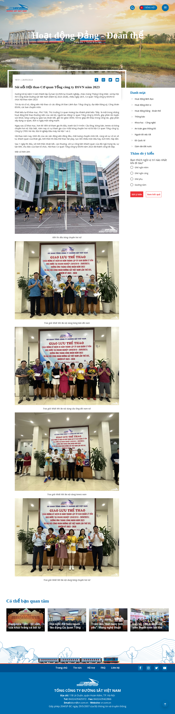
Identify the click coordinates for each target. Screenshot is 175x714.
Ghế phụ (139, 179)
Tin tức (77, 667)
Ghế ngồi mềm (141, 167)
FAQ (103, 667)
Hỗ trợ (91, 667)
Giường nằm (140, 184)
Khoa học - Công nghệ (145, 122)
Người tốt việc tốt (143, 134)
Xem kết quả (153, 194)
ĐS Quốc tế (140, 140)
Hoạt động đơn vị (143, 104)
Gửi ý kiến (137, 194)
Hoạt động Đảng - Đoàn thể (148, 110)
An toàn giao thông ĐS (145, 128)
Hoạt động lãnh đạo (144, 99)
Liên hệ (115, 667)
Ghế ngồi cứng (141, 173)
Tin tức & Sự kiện (93, 42)
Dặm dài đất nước (143, 146)
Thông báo (140, 116)
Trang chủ (78, 42)
